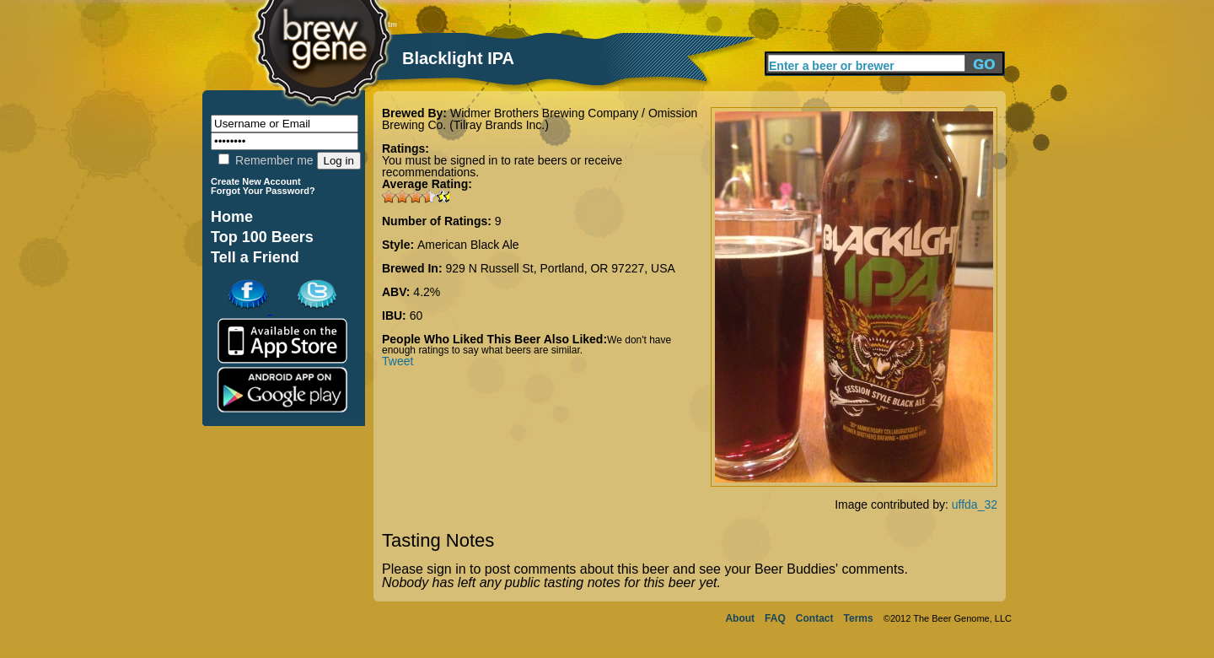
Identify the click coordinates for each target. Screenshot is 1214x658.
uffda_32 (974, 504)
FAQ (775, 618)
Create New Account (256, 181)
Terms (858, 618)
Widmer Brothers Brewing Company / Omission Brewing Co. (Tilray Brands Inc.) (539, 119)
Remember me (265, 160)
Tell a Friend (255, 257)
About (740, 618)
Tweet (397, 361)
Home (232, 216)
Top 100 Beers (262, 237)
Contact (815, 618)
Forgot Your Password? (263, 191)
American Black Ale (468, 244)
